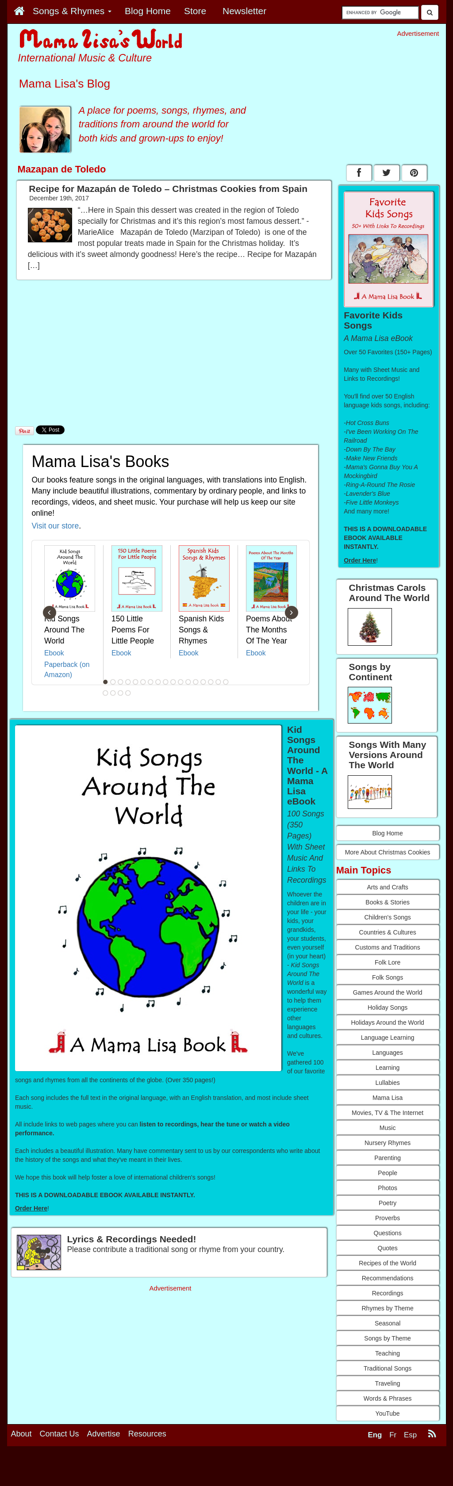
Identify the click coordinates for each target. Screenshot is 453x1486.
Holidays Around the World (387, 1022)
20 (120, 693)
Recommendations (388, 1278)
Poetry (387, 1202)
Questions (388, 1233)
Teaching (387, 1353)
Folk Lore (387, 962)
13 (195, 682)
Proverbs (387, 1218)
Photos (387, 1187)
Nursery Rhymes (388, 1142)
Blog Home (387, 833)
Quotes (388, 1248)
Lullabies (387, 1082)
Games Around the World (387, 992)
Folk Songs (387, 977)
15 (210, 682)
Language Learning (388, 1037)
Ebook (54, 653)
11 (180, 682)
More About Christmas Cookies (387, 852)
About (21, 1433)
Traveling (387, 1383)
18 (105, 693)
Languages (387, 1052)
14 (203, 682)
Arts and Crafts (387, 887)
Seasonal (387, 1323)
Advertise (103, 1433)
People (387, 1172)
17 (225, 682)
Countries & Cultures (387, 932)
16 (218, 682)
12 (188, 682)
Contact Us (59, 1433)
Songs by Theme (387, 1338)
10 (173, 682)
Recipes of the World (387, 1263)
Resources (147, 1433)
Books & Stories (387, 902)
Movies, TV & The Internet (387, 1112)
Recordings (387, 1293)
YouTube (388, 1413)
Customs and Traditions (387, 947)
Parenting (387, 1157)
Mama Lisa (387, 1097)
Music (388, 1127)
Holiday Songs (387, 1007)
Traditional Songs (387, 1368)
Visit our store (55, 525)
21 (128, 693)
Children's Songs (387, 917)
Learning (388, 1067)
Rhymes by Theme (388, 1308)
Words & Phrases (388, 1398)
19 (113, 693)
